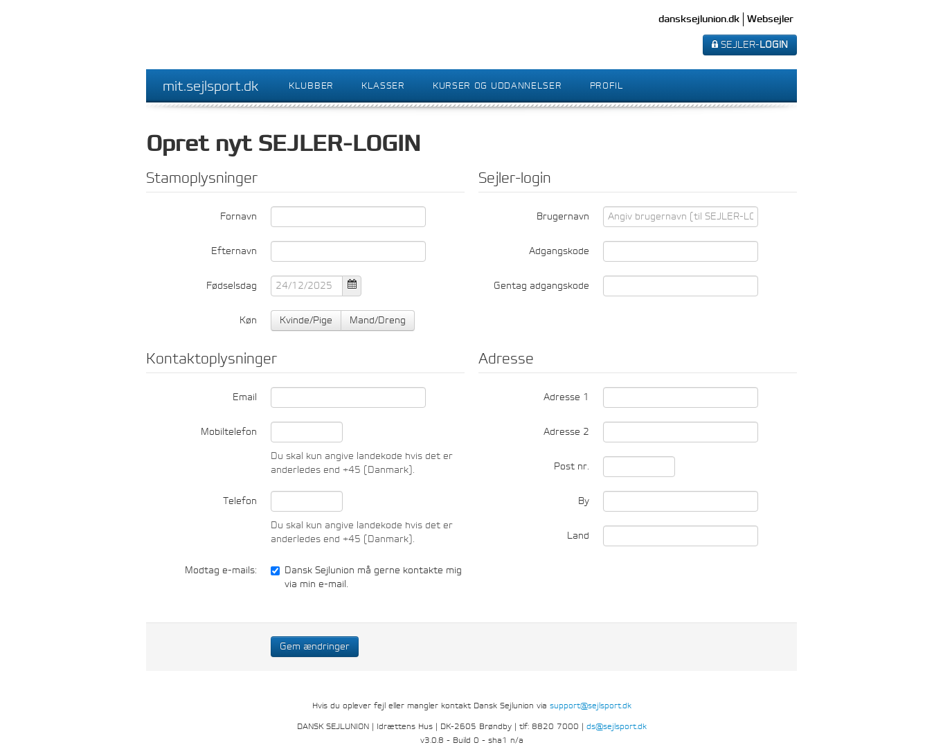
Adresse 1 (566, 397)
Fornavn (238, 216)
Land (578, 535)
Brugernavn (563, 216)
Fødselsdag (231, 285)
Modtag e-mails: (221, 570)
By (583, 501)
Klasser (383, 85)
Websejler (770, 19)
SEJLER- (750, 45)
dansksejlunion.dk (698, 19)
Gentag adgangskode (541, 285)
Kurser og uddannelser (497, 85)
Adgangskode (559, 251)
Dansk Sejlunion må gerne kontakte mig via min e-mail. (366, 577)
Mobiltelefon (229, 432)
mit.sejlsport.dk (210, 86)
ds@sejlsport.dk (616, 726)
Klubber (311, 85)
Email (245, 397)
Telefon (240, 501)
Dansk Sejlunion (216, 35)
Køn (248, 320)
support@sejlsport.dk (590, 705)
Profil (607, 85)
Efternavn (234, 251)
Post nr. (571, 466)
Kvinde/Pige (306, 320)
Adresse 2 (566, 432)
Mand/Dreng (378, 320)
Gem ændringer (315, 646)
